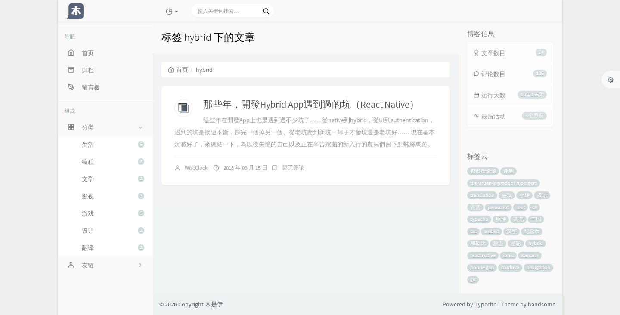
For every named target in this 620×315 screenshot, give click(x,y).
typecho (479, 219)
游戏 (113, 213)
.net (520, 207)
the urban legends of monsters (503, 183)
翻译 (113, 248)
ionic (508, 255)
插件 (501, 219)
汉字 (511, 231)
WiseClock (196, 167)
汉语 (542, 195)
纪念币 (531, 231)
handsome (541, 304)
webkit (491, 231)
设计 (113, 231)
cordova (510, 267)
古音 (475, 207)
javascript (498, 207)
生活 (113, 144)
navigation (538, 267)
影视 (113, 196)
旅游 (498, 243)
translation (482, 195)
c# (534, 207)
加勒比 (478, 243)
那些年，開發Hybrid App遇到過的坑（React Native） (311, 104)
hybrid (535, 243)
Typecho (485, 304)
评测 (508, 171)
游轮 (516, 243)
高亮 (518, 219)
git (473, 279)
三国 (536, 219)
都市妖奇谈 (483, 171)
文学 (113, 179)
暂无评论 (293, 167)
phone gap (482, 267)
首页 (178, 70)
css (473, 231)
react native (483, 255)
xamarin (530, 255)
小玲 (524, 195)
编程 (113, 162)
